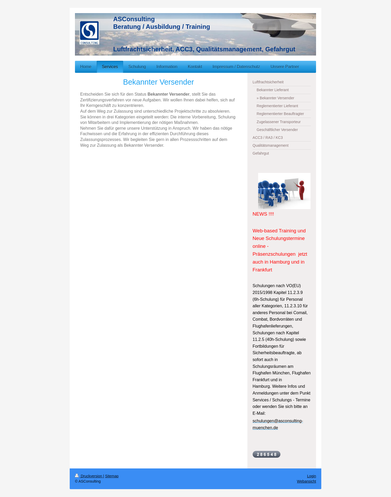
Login (311, 476)
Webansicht (306, 481)
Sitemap (111, 476)
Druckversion (89, 476)
